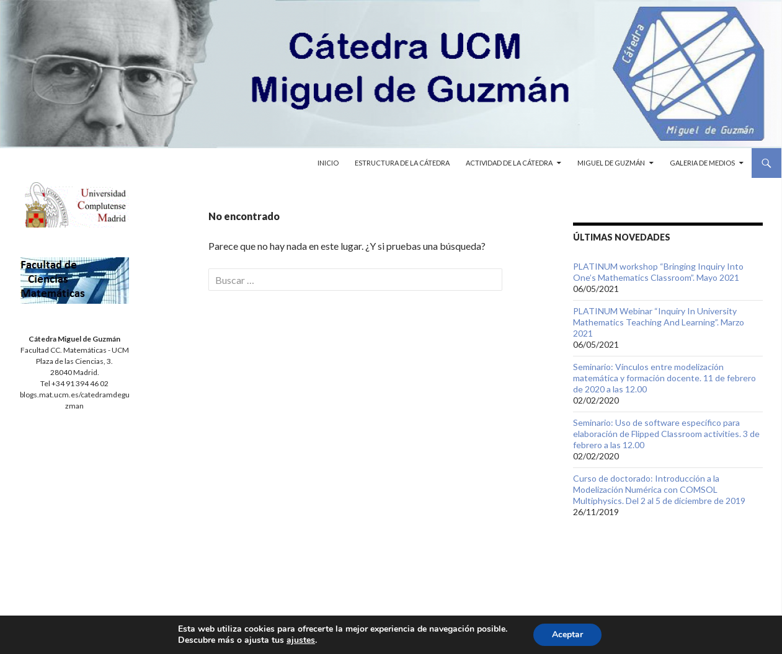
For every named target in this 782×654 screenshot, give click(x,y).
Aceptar (567, 634)
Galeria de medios (702, 163)
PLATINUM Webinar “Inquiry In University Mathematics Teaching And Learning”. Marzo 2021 (658, 322)
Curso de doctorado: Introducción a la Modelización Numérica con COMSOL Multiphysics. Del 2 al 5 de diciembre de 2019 (659, 489)
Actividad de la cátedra (509, 163)
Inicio (328, 163)
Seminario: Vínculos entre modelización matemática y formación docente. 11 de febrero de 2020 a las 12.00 (664, 377)
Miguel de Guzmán (611, 163)
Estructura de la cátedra (402, 163)
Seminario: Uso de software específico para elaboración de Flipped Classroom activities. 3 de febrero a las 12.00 (666, 433)
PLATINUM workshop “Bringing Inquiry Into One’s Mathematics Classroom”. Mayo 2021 (658, 272)
